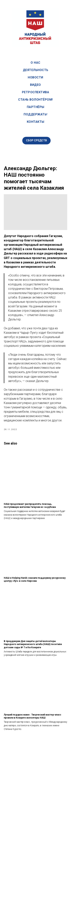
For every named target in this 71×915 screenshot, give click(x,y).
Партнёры (35, 107)
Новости (35, 77)
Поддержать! (35, 114)
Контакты (35, 122)
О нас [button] (35, 62)
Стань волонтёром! (35, 99)
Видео (35, 85)
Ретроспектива (35, 92)
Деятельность (35, 70)
